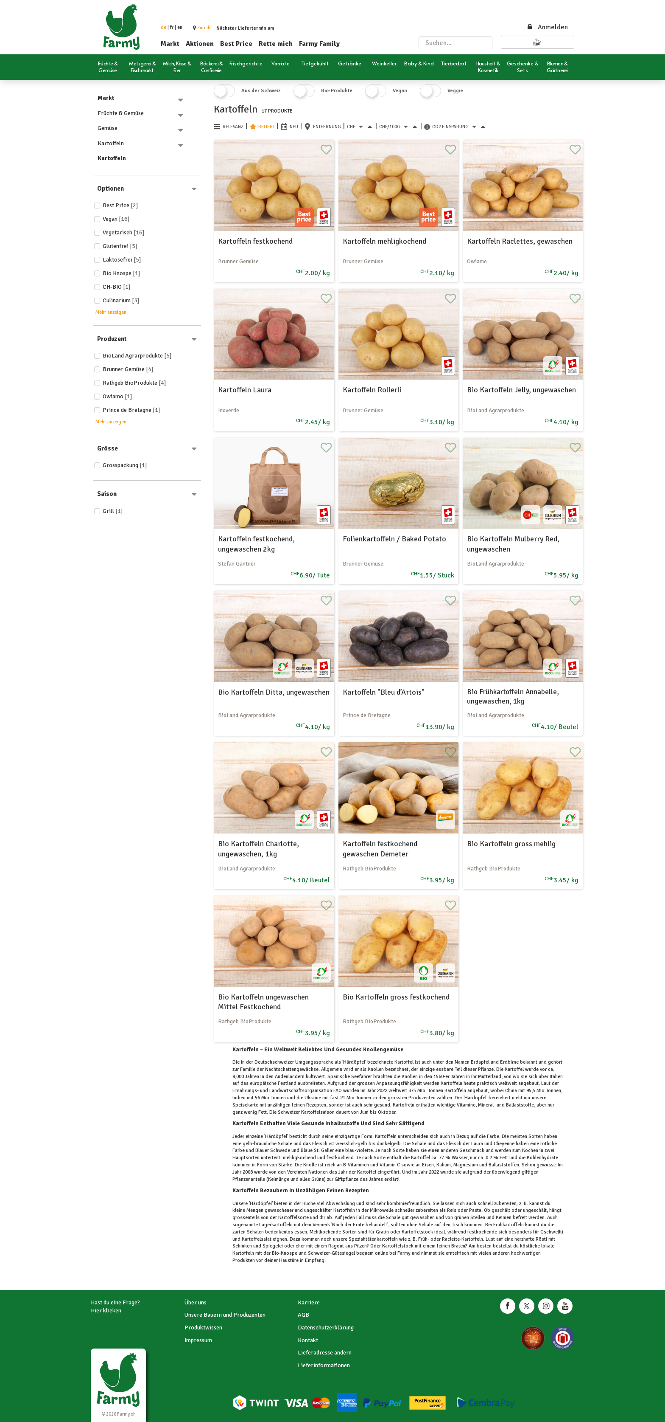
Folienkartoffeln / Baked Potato (394, 538)
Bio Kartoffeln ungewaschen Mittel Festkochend (263, 1001)
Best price (120, 205)
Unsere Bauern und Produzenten (224, 1314)
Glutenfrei (120, 246)
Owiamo (117, 396)
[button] (203, 28)
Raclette (450, 1239)
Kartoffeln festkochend (255, 241)
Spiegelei (272, 1246)
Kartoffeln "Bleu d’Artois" (384, 692)
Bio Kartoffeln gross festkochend (396, 997)
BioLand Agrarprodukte (137, 355)
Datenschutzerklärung (326, 1327)
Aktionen (200, 43)
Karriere (309, 1302)
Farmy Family (319, 43)
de (163, 27)
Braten (457, 1246)
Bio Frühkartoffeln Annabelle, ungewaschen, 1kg (513, 696)
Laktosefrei (122, 259)
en (179, 27)
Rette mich (276, 43)
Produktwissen (203, 1327)
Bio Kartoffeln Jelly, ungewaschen (521, 389)
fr (171, 27)
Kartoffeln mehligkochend (384, 241)
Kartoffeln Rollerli (372, 389)
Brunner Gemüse (128, 369)
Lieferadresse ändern (325, 1352)
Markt (170, 43)
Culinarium (121, 300)
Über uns (195, 1302)
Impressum (198, 1340)
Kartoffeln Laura (244, 389)
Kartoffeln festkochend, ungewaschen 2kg (256, 543)
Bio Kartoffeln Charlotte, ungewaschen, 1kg (258, 848)
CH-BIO (117, 286)
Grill (113, 511)
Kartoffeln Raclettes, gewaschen (520, 241)
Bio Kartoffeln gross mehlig (511, 843)
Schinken (242, 1246)
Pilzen (360, 1246)
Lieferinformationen (324, 1365)
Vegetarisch (124, 232)
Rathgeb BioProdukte (134, 382)
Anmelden (547, 27)
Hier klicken (106, 1310)
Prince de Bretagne (131, 410)
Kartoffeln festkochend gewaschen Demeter (380, 848)
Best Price (236, 43)
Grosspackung (125, 465)
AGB (303, 1314)
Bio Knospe (121, 273)
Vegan (116, 218)
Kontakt (308, 1340)
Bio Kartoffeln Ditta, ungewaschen (274, 692)
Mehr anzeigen (110, 312)
